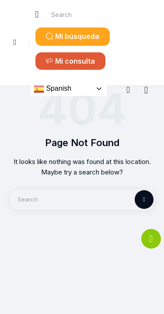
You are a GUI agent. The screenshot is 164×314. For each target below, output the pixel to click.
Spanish (52, 89)
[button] (72, 36)
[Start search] (37, 14)
